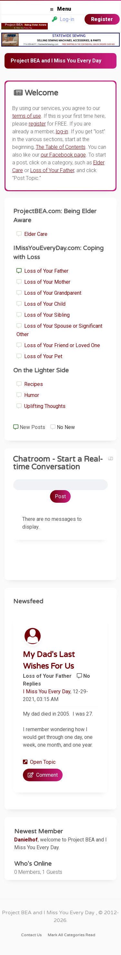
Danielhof (26, 840)
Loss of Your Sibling (43, 315)
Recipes (29, 384)
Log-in (63, 19)
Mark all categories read (71, 935)
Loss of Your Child (41, 304)
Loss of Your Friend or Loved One (58, 345)
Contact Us (31, 935)
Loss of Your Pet (39, 356)
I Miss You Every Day (46, 691)
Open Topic (39, 762)
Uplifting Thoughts (41, 406)
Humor (27, 395)
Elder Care (31, 234)
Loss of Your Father (42, 271)
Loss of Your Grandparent (48, 293)
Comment (43, 775)
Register (102, 19)
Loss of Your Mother (43, 282)
